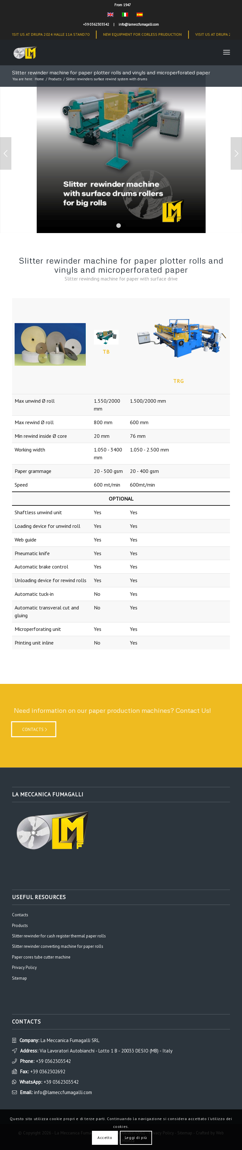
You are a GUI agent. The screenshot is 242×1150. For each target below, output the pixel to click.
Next (236, 153)
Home (39, 79)
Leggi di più (136, 1137)
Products (54, 79)
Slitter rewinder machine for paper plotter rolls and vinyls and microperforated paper (111, 72)
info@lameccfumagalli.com (139, 24)
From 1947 (122, 5)
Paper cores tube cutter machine (41, 957)
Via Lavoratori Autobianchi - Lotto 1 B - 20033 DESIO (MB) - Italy (106, 1051)
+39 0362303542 (96, 24)
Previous (5, 153)
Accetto (104, 1137)
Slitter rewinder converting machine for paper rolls (57, 946)
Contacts (20, 915)
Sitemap (19, 978)
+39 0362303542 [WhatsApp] (61, 1082)
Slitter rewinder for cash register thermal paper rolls (59, 936)
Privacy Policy (24, 967)
